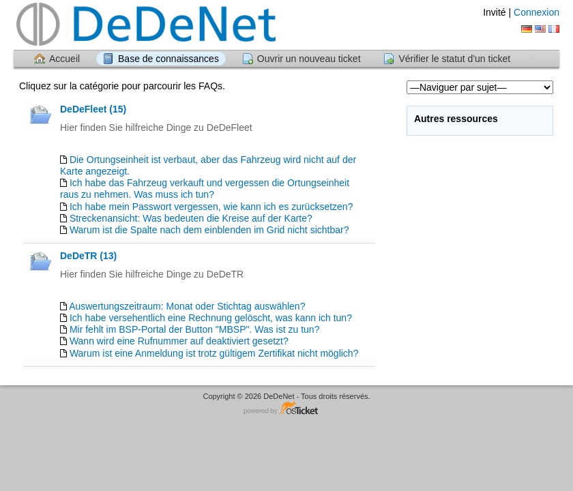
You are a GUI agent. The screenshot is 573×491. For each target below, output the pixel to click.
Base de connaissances (168, 58)
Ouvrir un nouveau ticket (309, 58)
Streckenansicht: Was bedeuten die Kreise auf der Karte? (191, 218)
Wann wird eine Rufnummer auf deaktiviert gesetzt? (179, 341)
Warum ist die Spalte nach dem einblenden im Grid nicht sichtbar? (209, 229)
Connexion (536, 12)
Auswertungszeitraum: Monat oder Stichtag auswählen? (187, 306)
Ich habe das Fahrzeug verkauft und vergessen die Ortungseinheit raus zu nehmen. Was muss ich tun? (204, 188)
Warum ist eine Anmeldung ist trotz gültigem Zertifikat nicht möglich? (214, 353)
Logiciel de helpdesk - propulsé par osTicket (286, 409)
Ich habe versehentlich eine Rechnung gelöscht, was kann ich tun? (211, 317)
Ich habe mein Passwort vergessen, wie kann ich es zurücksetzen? (211, 206)
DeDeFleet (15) (93, 109)
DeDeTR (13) (88, 255)
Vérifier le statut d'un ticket (454, 58)
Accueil (64, 58)
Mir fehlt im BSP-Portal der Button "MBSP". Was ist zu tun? (195, 329)
